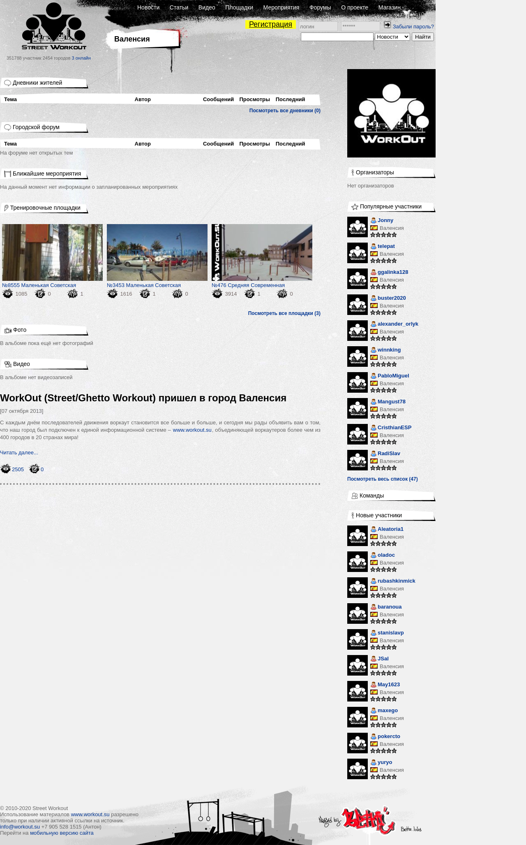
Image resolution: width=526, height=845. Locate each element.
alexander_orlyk (394, 325)
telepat (382, 247)
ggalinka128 (389, 273)
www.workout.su (192, 430)
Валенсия (392, 228)
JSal (379, 659)
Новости (148, 7)
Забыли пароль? (413, 26)
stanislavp (387, 633)
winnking (385, 350)
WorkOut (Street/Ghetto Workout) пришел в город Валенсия (143, 398)
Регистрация (270, 24)
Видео (206, 7)
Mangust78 (388, 402)
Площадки (239, 7)
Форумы (320, 7)
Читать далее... (19, 452)
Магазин (389, 7)
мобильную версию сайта (62, 833)
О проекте (354, 7)
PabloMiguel (389, 376)
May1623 (385, 685)
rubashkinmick (392, 582)
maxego (384, 711)
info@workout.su (20, 827)
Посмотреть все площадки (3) (284, 313)
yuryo (381, 763)
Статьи (179, 7)
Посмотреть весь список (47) (382, 479)
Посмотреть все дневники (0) (285, 110)
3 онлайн (81, 58)
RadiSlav (385, 454)
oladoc (382, 556)
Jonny (381, 221)
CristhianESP (390, 428)
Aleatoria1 (387, 530)
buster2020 (388, 299)
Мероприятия (281, 7)
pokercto (385, 737)
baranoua (386, 607)
